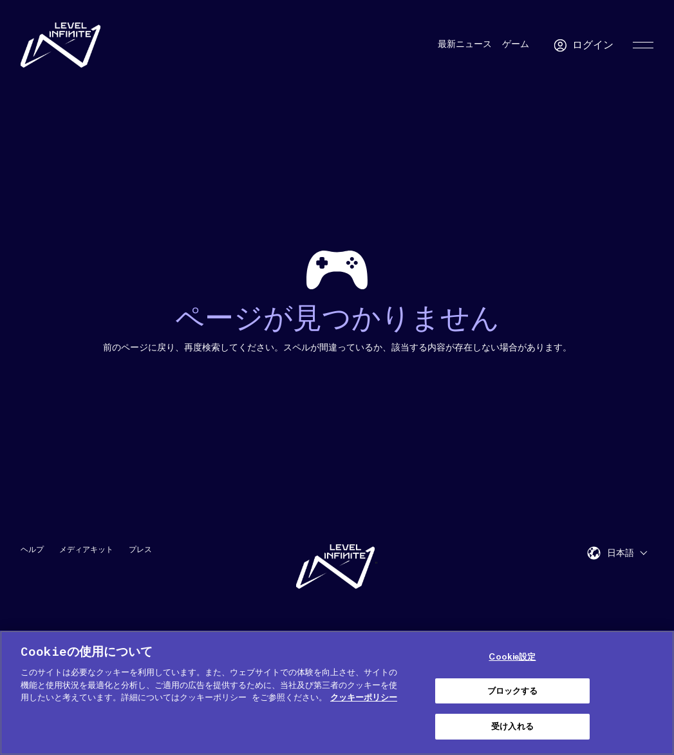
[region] (337, 693)
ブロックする (512, 691)
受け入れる (512, 726)
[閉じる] (653, 691)
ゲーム (515, 44)
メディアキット (86, 549)
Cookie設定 (512, 657)
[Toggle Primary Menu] (643, 45)
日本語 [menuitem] (620, 553)
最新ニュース (465, 44)
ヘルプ (32, 549)
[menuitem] (627, 552)
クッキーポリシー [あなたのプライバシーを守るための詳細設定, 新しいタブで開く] (363, 697)
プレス (140, 549)
